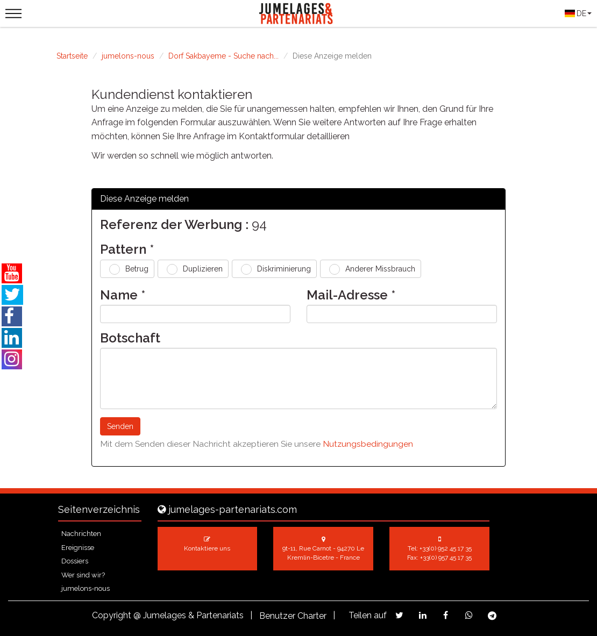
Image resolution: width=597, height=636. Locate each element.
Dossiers (74, 561)
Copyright (111, 615)
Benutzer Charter (292, 616)
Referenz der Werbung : (174, 225)
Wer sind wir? (83, 575)
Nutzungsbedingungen (368, 444)
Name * (122, 295)
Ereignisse (77, 548)
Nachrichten (81, 534)
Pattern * (127, 249)
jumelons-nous (128, 56)
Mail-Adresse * (351, 295)
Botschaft (130, 338)
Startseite (72, 56)
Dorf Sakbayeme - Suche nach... (223, 56)
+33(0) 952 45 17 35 (446, 548)
